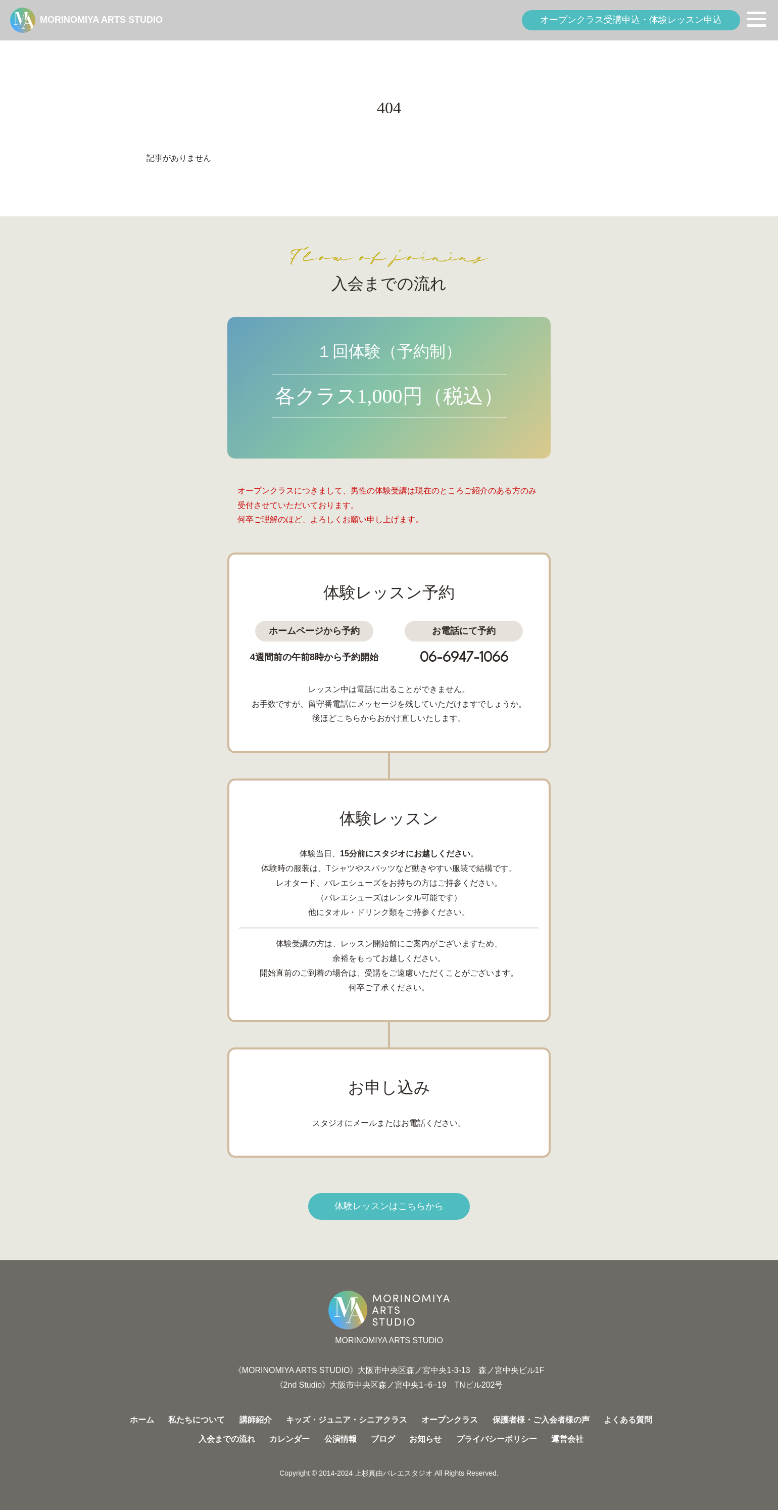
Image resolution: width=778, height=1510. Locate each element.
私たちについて (196, 1419)
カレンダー (289, 1439)
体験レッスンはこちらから (389, 1206)
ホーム (142, 1419)
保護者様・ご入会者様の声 (541, 1419)
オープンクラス (449, 1419)
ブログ (383, 1439)
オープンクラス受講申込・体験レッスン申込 (631, 20)
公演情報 (340, 1439)
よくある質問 (628, 1419)
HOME (20, 54)
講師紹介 (255, 1419)
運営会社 (567, 1439)
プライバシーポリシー (496, 1439)
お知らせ (425, 1439)
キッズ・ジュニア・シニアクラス (346, 1419)
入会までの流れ (227, 1439)
